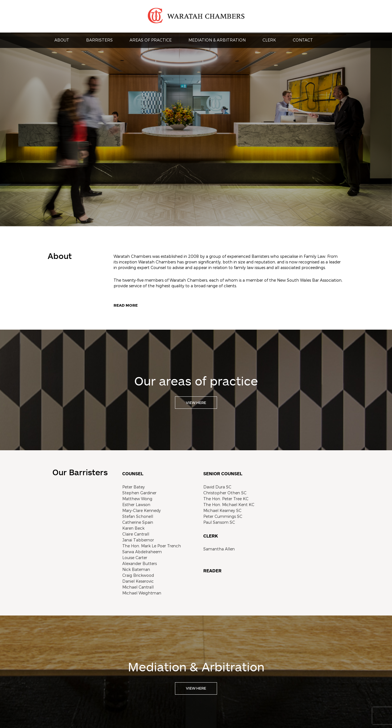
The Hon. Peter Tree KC (225, 498)
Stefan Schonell (137, 516)
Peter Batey (133, 486)
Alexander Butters (139, 563)
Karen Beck (133, 528)
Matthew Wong (137, 498)
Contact (303, 40)
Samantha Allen (219, 548)
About (61, 40)
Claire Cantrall (135, 534)
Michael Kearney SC (222, 510)
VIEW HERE (196, 402)
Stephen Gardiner (139, 492)
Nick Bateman (136, 569)
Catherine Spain (137, 522)
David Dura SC (217, 486)
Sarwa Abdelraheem (142, 551)
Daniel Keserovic (138, 581)
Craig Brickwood (138, 575)
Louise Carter (134, 557)
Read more (126, 305)
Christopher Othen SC (224, 492)
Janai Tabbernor (138, 540)
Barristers (99, 40)
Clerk (269, 40)
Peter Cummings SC (222, 516)
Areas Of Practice (151, 40)
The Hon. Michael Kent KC (228, 504)
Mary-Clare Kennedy (141, 510)
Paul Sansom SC (219, 522)
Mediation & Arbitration (217, 40)
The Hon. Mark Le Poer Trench (151, 545)
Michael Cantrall (138, 587)
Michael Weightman (141, 593)
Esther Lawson (136, 504)
